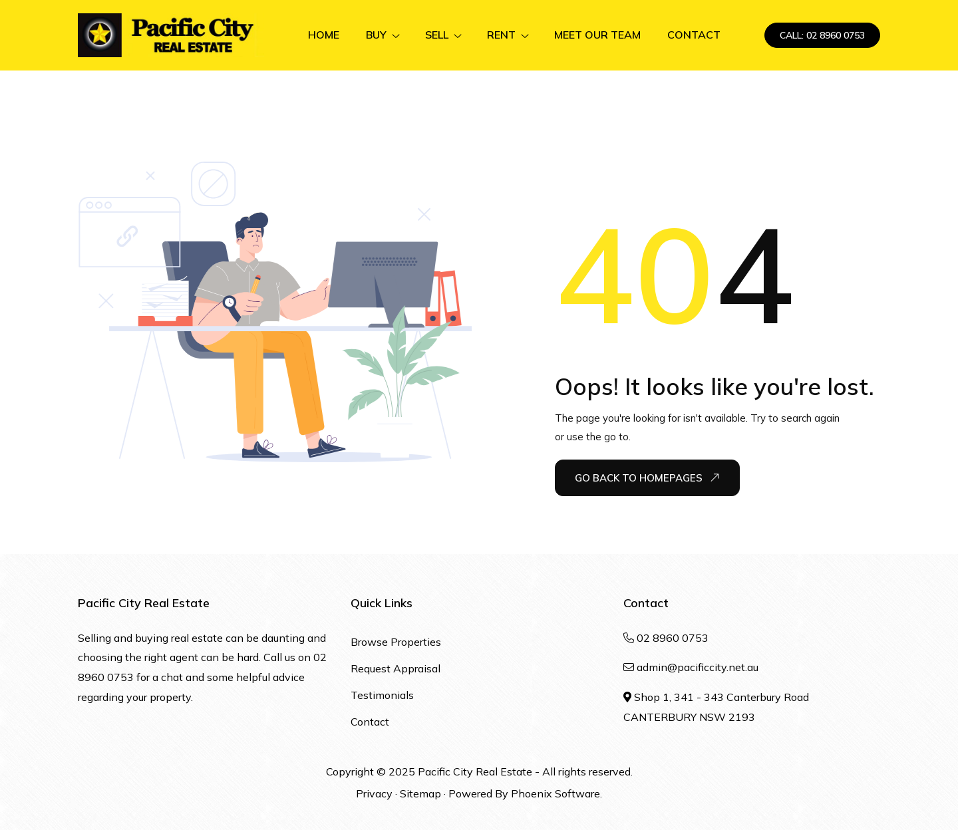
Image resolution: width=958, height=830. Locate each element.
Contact (370, 721)
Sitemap (420, 793)
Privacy (374, 793)
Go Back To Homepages (647, 477)
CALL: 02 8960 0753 (822, 35)
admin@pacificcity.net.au (697, 667)
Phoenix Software (555, 793)
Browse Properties (396, 641)
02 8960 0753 (673, 637)
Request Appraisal (395, 668)
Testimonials (382, 695)
